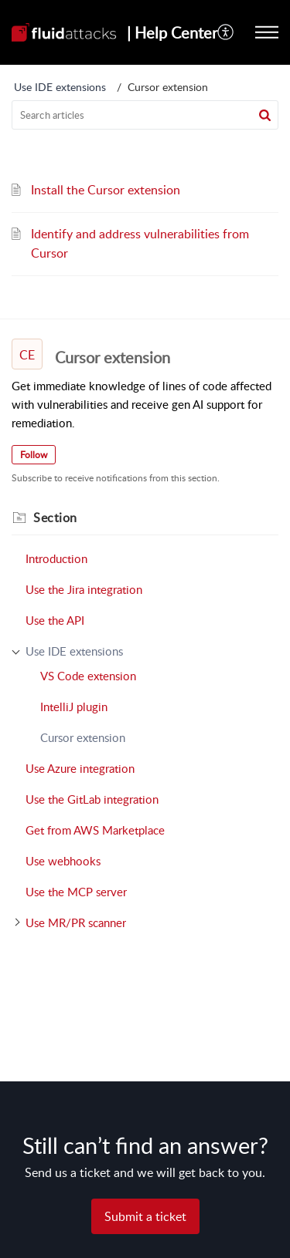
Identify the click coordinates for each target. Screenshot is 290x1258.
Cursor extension (82, 737)
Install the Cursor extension (105, 189)
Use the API (55, 620)
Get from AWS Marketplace (95, 830)
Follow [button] (33, 454)
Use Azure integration (80, 768)
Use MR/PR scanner (76, 922)
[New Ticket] (145, 1216)
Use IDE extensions (60, 86)
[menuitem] (226, 32)
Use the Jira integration (84, 589)
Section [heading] (55, 517)
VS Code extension (88, 675)
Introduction (56, 558)
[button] (226, 32)
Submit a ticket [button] (145, 1216)
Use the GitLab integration (92, 799)
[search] (145, 115)
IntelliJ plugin (73, 706)
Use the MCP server (76, 891)
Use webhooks (63, 860)
